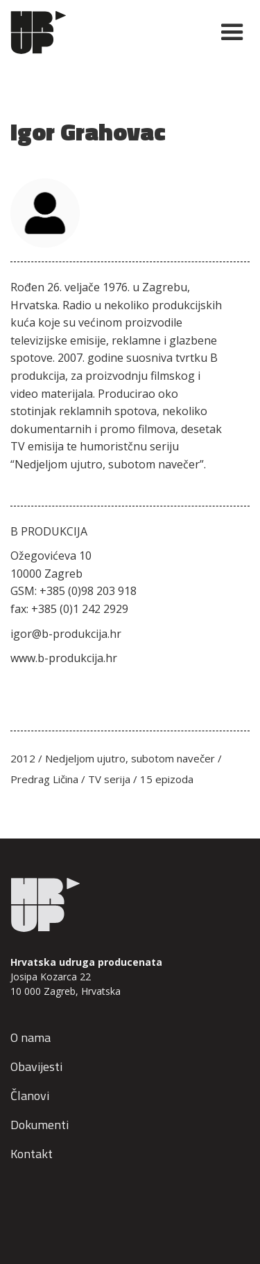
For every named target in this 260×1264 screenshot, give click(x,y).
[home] (106, 32)
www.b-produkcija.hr (63, 658)
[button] (226, 32)
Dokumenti (39, 1124)
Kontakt (31, 1153)
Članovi (29, 1095)
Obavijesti (36, 1066)
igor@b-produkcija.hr (65, 633)
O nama (30, 1037)
